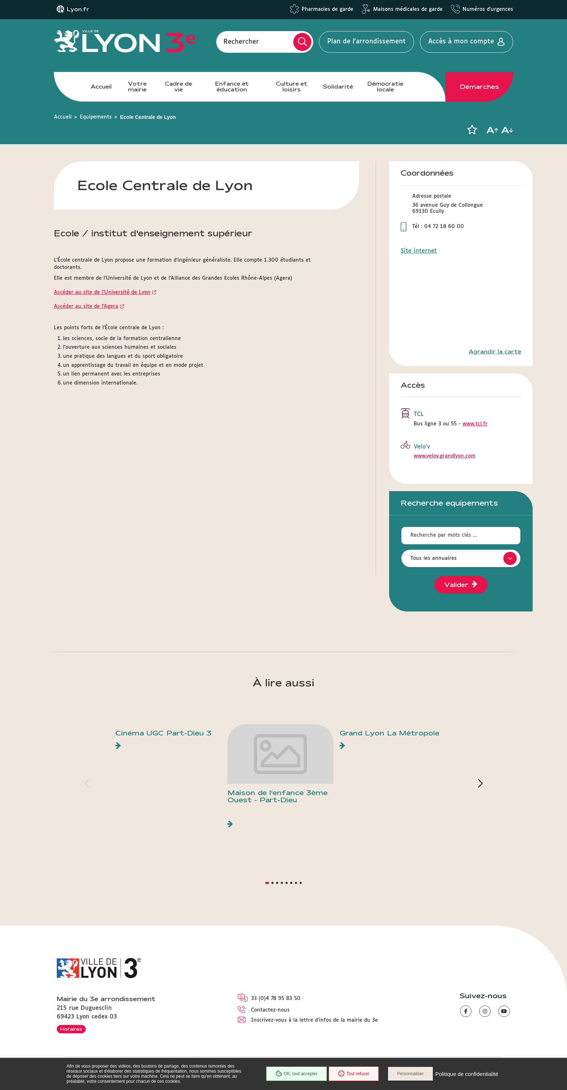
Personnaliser (410, 1073)
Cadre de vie (178, 87)
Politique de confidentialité (466, 1074)
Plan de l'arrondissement (366, 41)
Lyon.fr (78, 9)
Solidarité (338, 86)
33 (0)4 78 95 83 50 (275, 998)
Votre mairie (137, 87)
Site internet (419, 251)
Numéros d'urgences (487, 9)
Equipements (96, 117)
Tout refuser (353, 1074)
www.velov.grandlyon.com (445, 456)
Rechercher (241, 41)
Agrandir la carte (495, 352)
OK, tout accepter (296, 1074)
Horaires (71, 1028)
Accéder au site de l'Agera (86, 306)
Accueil (101, 86)
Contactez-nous (270, 1010)
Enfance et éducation (232, 87)
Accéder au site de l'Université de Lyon (102, 292)
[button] (471, 129)
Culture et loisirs (291, 87)
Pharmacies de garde (327, 9)
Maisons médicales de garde (408, 9)
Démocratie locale (385, 87)
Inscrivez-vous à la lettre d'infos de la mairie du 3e (314, 1020)
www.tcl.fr (474, 423)
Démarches (479, 86)
